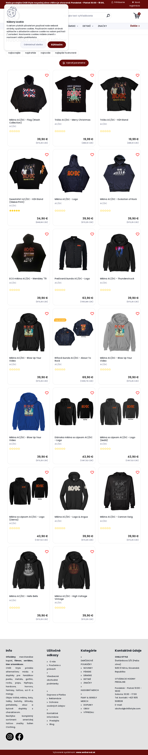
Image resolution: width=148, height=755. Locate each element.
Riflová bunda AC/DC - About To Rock (73, 359)
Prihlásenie (119, 2)
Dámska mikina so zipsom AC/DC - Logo (73, 439)
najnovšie (45, 52)
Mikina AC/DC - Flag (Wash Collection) (24, 121)
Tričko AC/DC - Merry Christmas (72, 119)
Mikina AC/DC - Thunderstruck (117, 278)
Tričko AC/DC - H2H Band (114, 119)
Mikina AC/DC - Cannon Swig (116, 516)
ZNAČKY (102, 25)
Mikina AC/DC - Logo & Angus (71, 516)
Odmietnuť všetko (33, 44)
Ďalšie (133, 25)
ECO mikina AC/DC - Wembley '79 (28, 278)
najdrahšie (30, 52)
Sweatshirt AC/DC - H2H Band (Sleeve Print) (26, 200)
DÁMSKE (71, 25)
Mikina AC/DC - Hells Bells (23, 596)
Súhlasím (57, 44)
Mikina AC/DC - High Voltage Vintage (71, 597)
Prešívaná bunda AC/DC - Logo (72, 278)
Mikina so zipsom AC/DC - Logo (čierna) (26, 518)
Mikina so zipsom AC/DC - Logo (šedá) (117, 439)
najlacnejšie (14, 52)
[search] (108, 17)
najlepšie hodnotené (65, 52)
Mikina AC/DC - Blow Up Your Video (25, 359)
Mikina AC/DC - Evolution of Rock (118, 199)
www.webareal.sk (85, 752)
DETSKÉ (87, 25)
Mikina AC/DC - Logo (66, 199)
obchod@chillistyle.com (127, 708)
